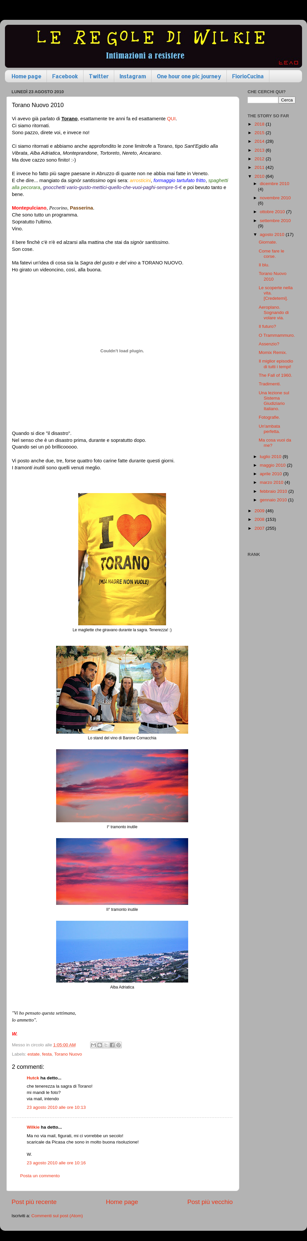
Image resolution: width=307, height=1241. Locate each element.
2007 (260, 528)
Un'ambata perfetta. (269, 429)
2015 (260, 132)
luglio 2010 (271, 456)
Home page (26, 76)
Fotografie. (269, 417)
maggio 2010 (273, 465)
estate (33, 1054)
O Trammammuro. (277, 335)
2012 (260, 158)
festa (47, 1054)
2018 (260, 124)
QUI (171, 118)
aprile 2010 (271, 473)
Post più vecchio (210, 1201)
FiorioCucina (248, 76)
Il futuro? (267, 326)
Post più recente (34, 1201)
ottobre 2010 (273, 211)
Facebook (65, 76)
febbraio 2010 (274, 491)
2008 (260, 519)
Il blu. (264, 264)
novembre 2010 (275, 197)
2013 (260, 150)
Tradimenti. (270, 383)
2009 (260, 510)
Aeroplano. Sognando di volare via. (274, 312)
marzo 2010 (272, 482)
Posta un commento (40, 1175)
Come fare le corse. (271, 254)
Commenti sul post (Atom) (57, 1215)
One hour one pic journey (189, 76)
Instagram (132, 76)
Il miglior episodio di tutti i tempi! (276, 364)
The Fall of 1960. (275, 375)
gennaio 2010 (274, 499)
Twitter (99, 76)
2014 (260, 141)
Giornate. (268, 242)
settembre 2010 (275, 220)
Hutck (33, 1077)
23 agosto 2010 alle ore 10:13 (56, 1107)
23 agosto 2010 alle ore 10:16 (56, 1162)
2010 (260, 176)
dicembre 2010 (274, 183)
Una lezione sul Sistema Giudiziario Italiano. (274, 400)
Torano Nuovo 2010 (273, 276)
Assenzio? (269, 343)
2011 (260, 167)
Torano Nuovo (68, 1054)
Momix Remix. (273, 352)
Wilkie (33, 1127)
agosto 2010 (273, 234)
